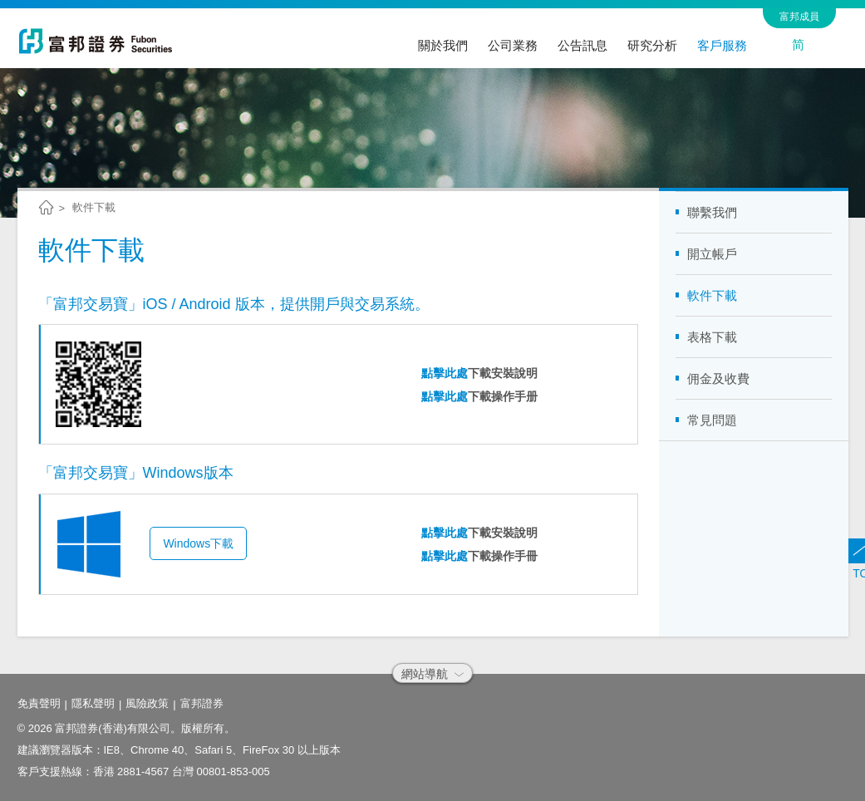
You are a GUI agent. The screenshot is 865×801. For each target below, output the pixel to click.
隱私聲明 (93, 703)
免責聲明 (39, 703)
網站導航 (432, 674)
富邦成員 (799, 16)
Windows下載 (198, 543)
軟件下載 (93, 207)
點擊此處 (444, 373)
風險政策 (147, 703)
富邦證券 (202, 703)
